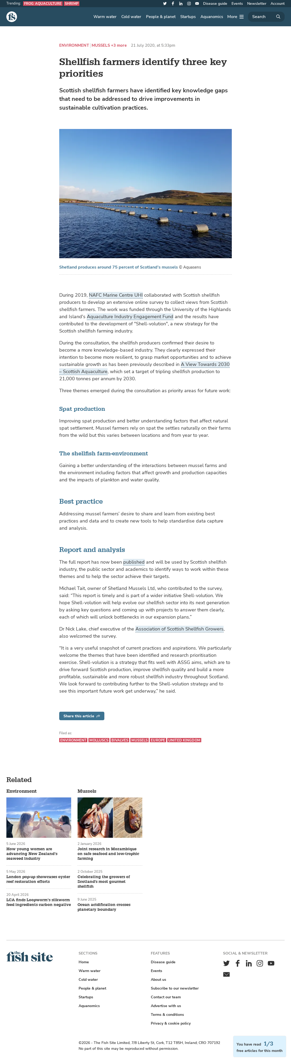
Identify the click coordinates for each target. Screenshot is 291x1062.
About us (158, 979)
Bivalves (120, 740)
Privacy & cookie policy (171, 1023)
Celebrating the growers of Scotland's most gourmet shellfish (104, 882)
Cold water (131, 16)
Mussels (101, 45)
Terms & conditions (167, 1014)
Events (237, 3)
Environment (74, 45)
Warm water (105, 16)
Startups (188, 16)
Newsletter (256, 3)
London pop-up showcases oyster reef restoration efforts (38, 879)
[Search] (266, 17)
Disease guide (215, 3)
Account (278, 3)
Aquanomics (211, 16)
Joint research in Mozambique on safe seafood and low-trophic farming (108, 854)
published (134, 562)
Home (84, 962)
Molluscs (98, 740)
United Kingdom (184, 740)
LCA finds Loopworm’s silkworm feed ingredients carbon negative (38, 902)
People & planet (161, 16)
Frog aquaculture (43, 3)
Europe (158, 740)
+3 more (119, 45)
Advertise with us (166, 1005)
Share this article (81, 716)
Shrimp (71, 3)
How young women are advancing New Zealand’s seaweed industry (31, 854)
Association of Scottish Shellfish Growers (179, 629)
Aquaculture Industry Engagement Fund (130, 316)
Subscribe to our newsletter (175, 988)
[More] (235, 17)
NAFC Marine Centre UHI (116, 295)
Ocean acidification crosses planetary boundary (104, 907)
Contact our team (166, 997)
